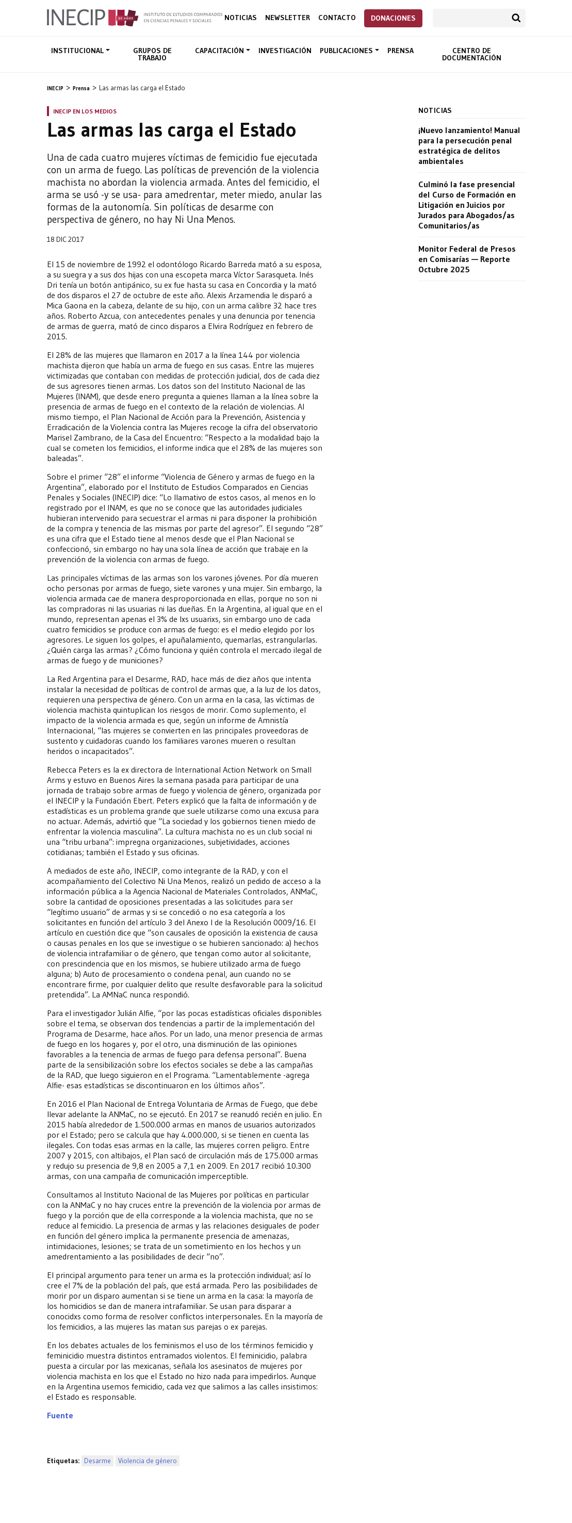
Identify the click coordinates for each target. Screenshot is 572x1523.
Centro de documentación (471, 54)
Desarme (97, 1460)
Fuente (60, 1415)
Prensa (400, 50)
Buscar (516, 18)
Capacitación (220, 50)
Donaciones (393, 18)
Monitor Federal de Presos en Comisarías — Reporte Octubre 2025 (467, 258)
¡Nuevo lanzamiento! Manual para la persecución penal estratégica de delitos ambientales (469, 145)
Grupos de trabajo (152, 54)
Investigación (285, 50)
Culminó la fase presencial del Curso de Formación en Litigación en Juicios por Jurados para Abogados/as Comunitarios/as (467, 205)
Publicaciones (347, 50)
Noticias (240, 17)
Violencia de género (147, 1460)
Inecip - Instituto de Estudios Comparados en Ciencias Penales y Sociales (134, 17)
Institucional (78, 50)
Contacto (337, 17)
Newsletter (287, 17)
